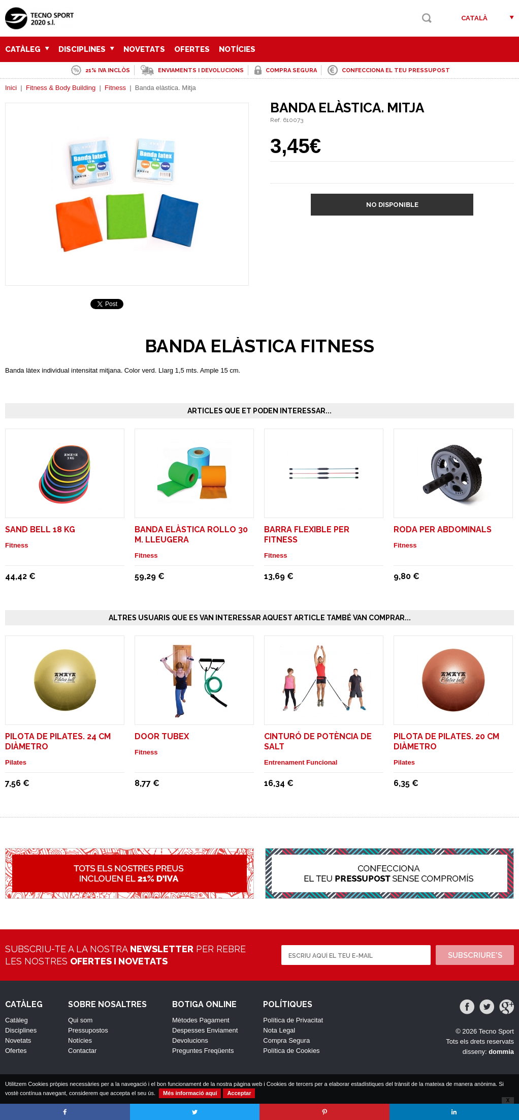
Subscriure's (475, 955)
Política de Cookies (291, 1050)
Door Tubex (162, 736)
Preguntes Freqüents (203, 1050)
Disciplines (86, 49)
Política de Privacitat (293, 1020)
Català (474, 18)
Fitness (115, 88)
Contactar (82, 1050)
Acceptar (239, 1093)
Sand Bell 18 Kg (40, 529)
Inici (11, 88)
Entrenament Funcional (300, 762)
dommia (501, 1051)
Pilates (15, 762)
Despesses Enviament (205, 1030)
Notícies (237, 49)
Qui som (80, 1020)
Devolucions (190, 1040)
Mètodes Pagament (201, 1020)
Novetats (144, 49)
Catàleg (27, 49)
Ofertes (192, 49)
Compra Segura (286, 1040)
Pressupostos (88, 1030)
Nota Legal (279, 1030)
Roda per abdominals (443, 529)
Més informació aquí (190, 1093)
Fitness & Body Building (60, 88)
